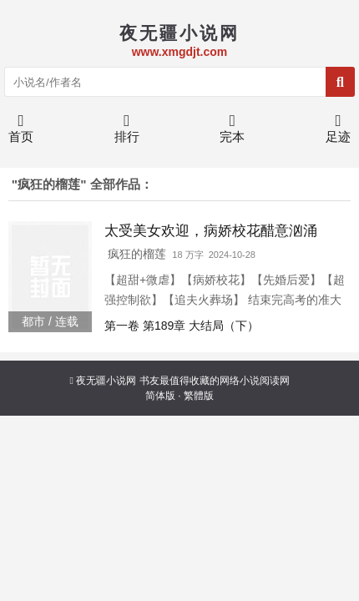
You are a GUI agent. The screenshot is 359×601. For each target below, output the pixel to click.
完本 (232, 132)
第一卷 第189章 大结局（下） (181, 325)
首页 (20, 132)
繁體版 (199, 396)
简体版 (160, 396)
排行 (126, 132)
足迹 (338, 132)
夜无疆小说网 (106, 380)
